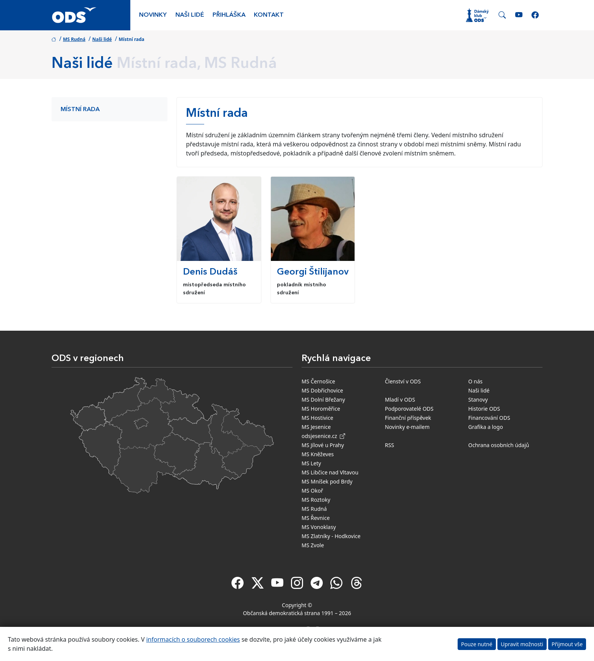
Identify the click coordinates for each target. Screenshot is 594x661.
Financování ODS (489, 417)
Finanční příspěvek (408, 417)
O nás (475, 381)
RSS (389, 445)
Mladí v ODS (400, 399)
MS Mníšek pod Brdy (327, 481)
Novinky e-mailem (407, 426)
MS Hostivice (317, 417)
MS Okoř (312, 490)
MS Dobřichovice (322, 390)
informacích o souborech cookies (193, 639)
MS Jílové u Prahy (323, 445)
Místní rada (80, 110)
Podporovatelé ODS (409, 408)
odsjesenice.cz (323, 436)
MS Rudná (74, 39)
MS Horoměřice (321, 408)
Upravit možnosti (522, 644)
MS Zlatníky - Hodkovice (331, 536)
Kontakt (269, 15)
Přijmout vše (567, 644)
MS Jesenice (316, 426)
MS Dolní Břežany (323, 399)
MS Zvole (313, 545)
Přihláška (229, 15)
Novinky (153, 15)
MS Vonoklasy (319, 527)
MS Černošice (318, 381)
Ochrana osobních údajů (498, 445)
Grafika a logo (485, 426)
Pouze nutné (476, 644)
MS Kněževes (318, 454)
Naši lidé (189, 15)
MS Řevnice (316, 517)
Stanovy (478, 399)
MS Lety (311, 463)
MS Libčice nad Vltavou (330, 472)
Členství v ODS (403, 381)
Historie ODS (484, 408)
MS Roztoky (316, 499)
